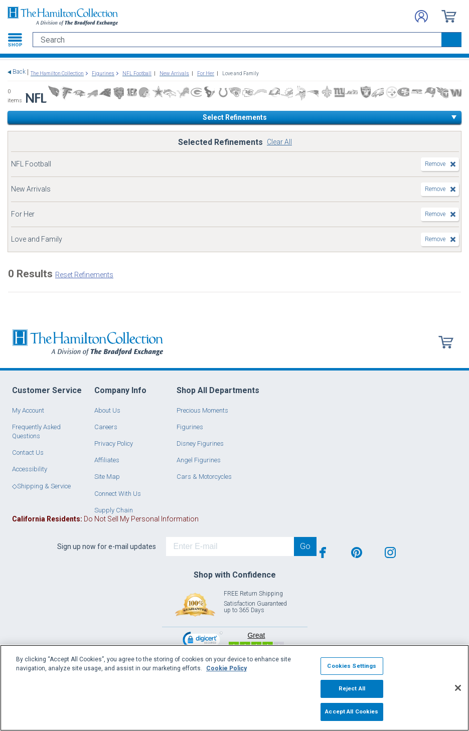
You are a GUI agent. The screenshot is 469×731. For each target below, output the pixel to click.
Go (305, 546)
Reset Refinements (84, 275)
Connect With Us (117, 493)
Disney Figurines (200, 443)
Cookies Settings (351, 665)
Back (19, 72)
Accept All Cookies (351, 711)
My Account (28, 410)
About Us (107, 410)
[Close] (458, 688)
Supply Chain (113, 510)
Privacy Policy (113, 443)
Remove (435, 163)
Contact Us (28, 452)
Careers (105, 427)
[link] (203, 641)
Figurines (190, 427)
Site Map (107, 476)
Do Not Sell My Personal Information (105, 519)
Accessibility (29, 469)
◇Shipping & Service (41, 486)
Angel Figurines (199, 460)
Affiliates (106, 460)
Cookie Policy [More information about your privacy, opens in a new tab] (226, 668)
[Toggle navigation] (15, 39)
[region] (234, 688)
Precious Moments (202, 410)
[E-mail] (230, 546)
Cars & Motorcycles (204, 476)
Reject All (352, 688)
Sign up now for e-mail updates (106, 546)
